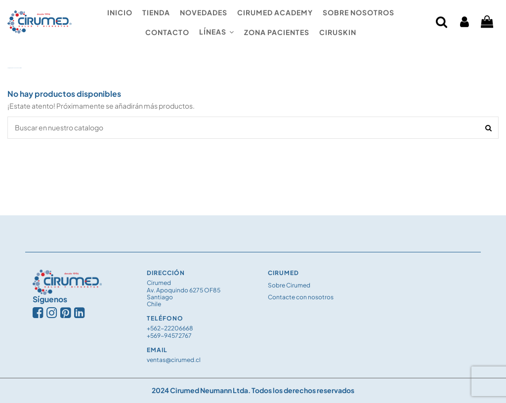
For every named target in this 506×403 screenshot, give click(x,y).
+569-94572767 (169, 335)
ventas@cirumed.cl (174, 359)
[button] (216, 32)
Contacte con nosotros (301, 297)
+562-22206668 (170, 328)
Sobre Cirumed (289, 285)
